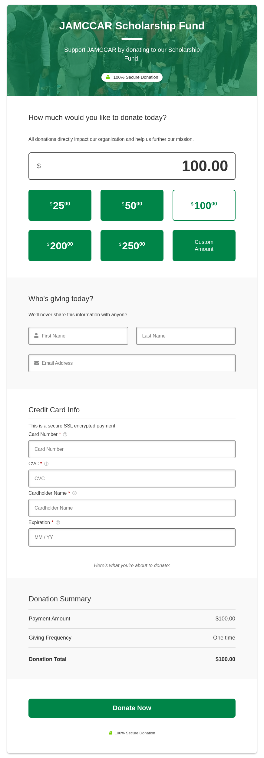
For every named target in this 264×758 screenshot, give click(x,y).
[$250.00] (132, 245)
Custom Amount (204, 245)
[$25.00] (59, 205)
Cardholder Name (52, 493)
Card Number (47, 434)
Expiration (44, 522)
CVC (38, 464)
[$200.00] (59, 245)
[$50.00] (132, 205)
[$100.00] (204, 205)
